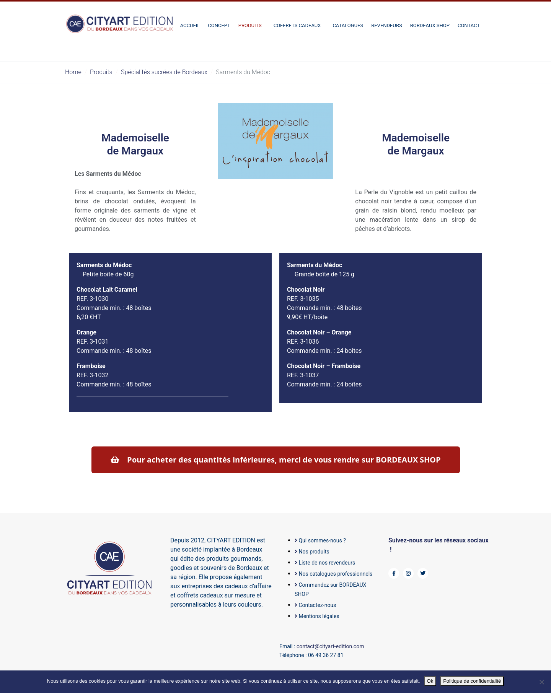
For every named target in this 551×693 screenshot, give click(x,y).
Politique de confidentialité (472, 681)
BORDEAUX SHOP (430, 25)
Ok (430, 681)
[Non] (541, 682)
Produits (250, 25)
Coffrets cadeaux (297, 25)
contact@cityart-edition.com (330, 646)
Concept (219, 25)
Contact (469, 25)
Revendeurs (386, 25)
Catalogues (348, 25)
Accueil (190, 25)
